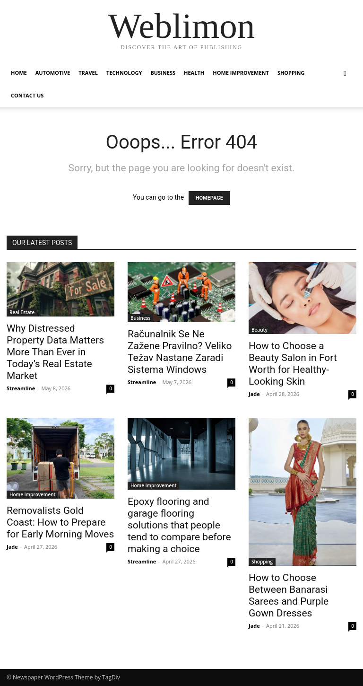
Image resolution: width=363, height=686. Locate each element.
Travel (88, 72)
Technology (124, 72)
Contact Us (27, 95)
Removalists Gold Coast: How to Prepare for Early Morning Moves (60, 522)
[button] (345, 73)
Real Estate (22, 312)
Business (162, 72)
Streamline (21, 388)
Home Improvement (241, 72)
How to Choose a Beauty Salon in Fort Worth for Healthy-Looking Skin (293, 363)
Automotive (52, 72)
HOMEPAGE (209, 198)
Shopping (291, 72)
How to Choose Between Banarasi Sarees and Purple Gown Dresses (288, 595)
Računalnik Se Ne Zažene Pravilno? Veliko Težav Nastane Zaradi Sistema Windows (180, 351)
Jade (254, 393)
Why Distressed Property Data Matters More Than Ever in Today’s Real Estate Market (55, 352)
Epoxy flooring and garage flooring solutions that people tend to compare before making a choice (179, 525)
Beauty (259, 329)
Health (194, 72)
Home (19, 72)
